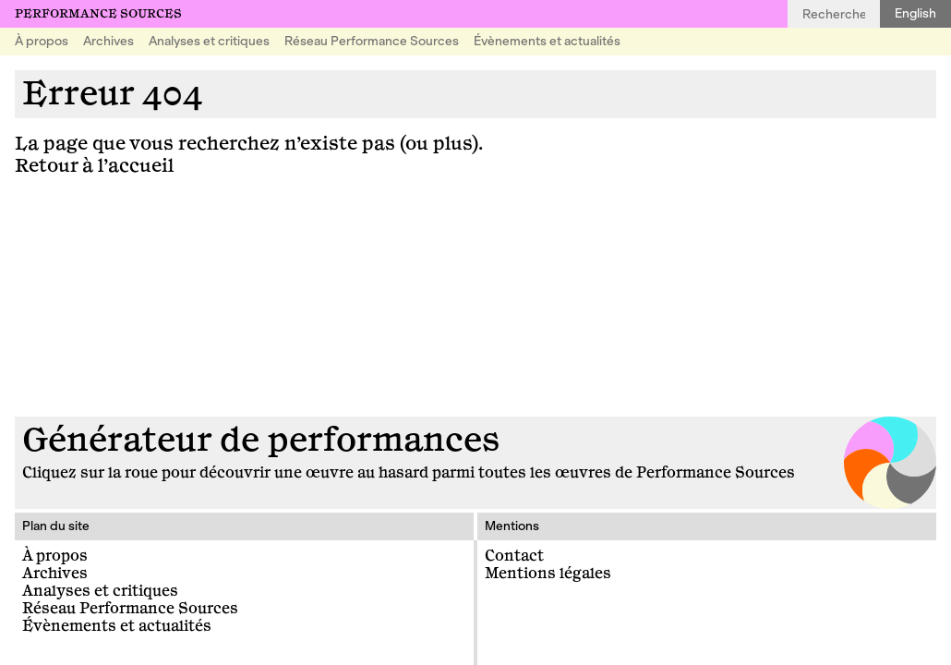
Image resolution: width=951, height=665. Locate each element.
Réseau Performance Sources (371, 41)
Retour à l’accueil (94, 165)
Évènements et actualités (547, 41)
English (915, 13)
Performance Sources (98, 13)
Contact (514, 556)
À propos (41, 41)
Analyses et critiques (209, 41)
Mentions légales (548, 573)
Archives (108, 41)
